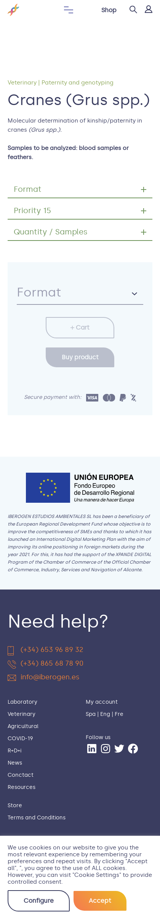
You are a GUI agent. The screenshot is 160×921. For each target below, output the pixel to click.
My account (102, 702)
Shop (109, 10)
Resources (21, 787)
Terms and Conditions (37, 817)
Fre (119, 714)
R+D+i (14, 750)
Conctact (21, 775)
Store (15, 805)
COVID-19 (20, 738)
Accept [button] (100, 900)
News (15, 763)
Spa (91, 714)
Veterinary (22, 82)
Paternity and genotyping (78, 82)
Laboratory (22, 702)
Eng (105, 714)
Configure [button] (39, 900)
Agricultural (23, 726)
